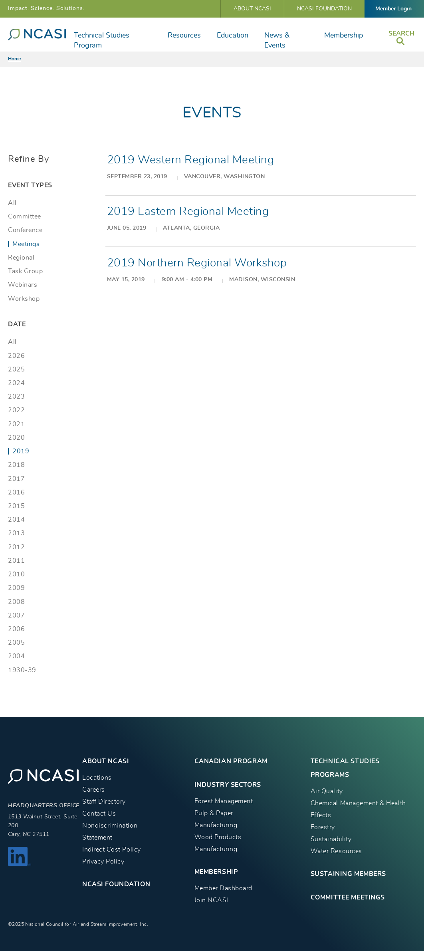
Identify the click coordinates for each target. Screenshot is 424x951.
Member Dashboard (223, 888)
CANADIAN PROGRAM (230, 761)
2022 (16, 410)
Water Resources (336, 851)
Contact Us (99, 813)
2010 (16, 574)
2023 (16, 396)
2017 (16, 479)
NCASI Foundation (324, 9)
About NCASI (252, 9)
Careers (93, 789)
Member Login (393, 9)
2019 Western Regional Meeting (190, 160)
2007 (16, 615)
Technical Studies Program (101, 40)
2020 (16, 438)
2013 (16, 533)
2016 (16, 492)
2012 (16, 547)
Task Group (25, 271)
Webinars (22, 285)
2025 (16, 369)
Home (14, 58)
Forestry (323, 827)
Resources (184, 35)
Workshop (24, 299)
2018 (16, 465)
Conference (25, 230)
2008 (16, 602)
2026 (16, 356)
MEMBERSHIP (216, 872)
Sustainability (331, 839)
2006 (16, 629)
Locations (97, 777)
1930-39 (22, 670)
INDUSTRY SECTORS (227, 785)
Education (232, 35)
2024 (16, 383)
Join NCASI (211, 900)
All (12, 203)
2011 (16, 561)
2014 (16, 519)
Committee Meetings (348, 897)
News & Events (276, 40)
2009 (16, 588)
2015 (16, 506)
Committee (24, 216)
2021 (16, 424)
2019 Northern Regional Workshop (197, 263)
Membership (343, 35)
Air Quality (327, 791)
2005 (16, 642)
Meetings (26, 244)
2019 (20, 451)
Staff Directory (104, 801)
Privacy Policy (103, 861)
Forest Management (223, 801)
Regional (21, 257)
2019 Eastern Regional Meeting (188, 211)
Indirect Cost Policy (111, 849)
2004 (16, 656)
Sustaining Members (348, 874)
